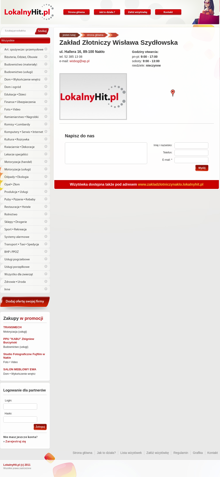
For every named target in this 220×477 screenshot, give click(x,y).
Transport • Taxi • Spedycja (21, 244)
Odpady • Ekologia (16, 177)
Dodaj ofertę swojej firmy (25, 303)
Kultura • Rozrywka (16, 139)
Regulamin (180, 453)
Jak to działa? (107, 12)
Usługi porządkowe (16, 267)
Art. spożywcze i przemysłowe (23, 49)
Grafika (198, 453)
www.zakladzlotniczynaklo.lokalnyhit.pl (170, 184)
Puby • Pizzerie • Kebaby (19, 199)
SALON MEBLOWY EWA (19, 369)
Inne (7, 289)
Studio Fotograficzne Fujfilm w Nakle (24, 355)
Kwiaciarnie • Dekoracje (19, 147)
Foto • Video (12, 109)
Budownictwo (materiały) (20, 64)
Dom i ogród (12, 87)
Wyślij (202, 167)
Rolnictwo (10, 214)
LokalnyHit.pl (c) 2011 (16, 464)
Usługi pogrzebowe (17, 259)
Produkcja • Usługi (16, 192)
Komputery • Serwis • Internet (23, 132)
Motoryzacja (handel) (18, 162)
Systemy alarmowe (16, 237)
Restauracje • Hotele (17, 207)
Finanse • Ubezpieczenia (20, 102)
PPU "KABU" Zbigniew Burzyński (18, 340)
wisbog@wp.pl (79, 61)
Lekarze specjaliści (16, 154)
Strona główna (76, 12)
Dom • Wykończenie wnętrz (22, 79)
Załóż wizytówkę (137, 12)
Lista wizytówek (131, 453)
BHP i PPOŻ (11, 252)
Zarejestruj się (15, 441)
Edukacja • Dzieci (15, 94)
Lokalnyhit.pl (29, 12)
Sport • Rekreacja (15, 229)
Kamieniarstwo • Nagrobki (21, 117)
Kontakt (168, 12)
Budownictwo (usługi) (18, 72)
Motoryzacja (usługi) (17, 169)
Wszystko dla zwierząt (18, 274)
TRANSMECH (12, 327)
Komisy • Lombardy (17, 124)
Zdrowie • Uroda (15, 282)
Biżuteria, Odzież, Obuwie (20, 57)
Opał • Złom (12, 184)
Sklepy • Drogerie (15, 222)
